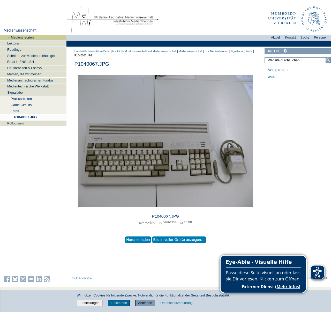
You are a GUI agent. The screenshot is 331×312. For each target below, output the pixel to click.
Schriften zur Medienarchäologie (31, 56)
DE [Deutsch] (270, 51)
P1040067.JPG (25, 117)
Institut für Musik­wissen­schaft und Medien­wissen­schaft (144, 51)
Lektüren (13, 43)
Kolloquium (15, 123)
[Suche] (328, 60)
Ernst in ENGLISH (20, 62)
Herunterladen (138, 239)
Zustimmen (119, 303)
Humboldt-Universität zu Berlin (92, 51)
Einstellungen (90, 303)
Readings (14, 49)
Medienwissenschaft (20, 30)
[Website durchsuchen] (298, 60)
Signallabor (15, 92)
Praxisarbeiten (21, 99)
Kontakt (290, 37)
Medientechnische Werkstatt (28, 86)
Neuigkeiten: (278, 70)
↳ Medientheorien (19, 37)
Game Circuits (21, 105)
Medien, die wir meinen (24, 74)
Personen (321, 37)
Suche (305, 37)
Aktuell (276, 37)
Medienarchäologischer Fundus (30, 80)
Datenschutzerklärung (176, 303)
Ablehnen (145, 303)
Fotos (15, 111)
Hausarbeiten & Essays (24, 68)
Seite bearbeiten (82, 278)
